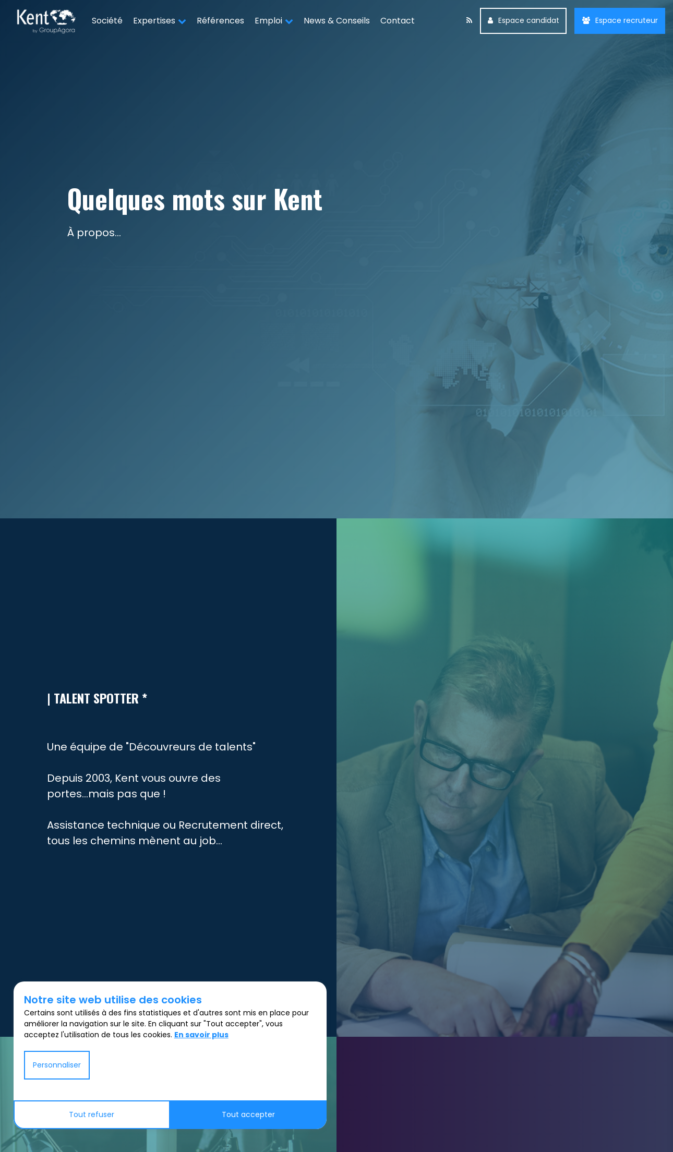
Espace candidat (523, 20)
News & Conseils (337, 21)
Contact (397, 21)
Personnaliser (57, 1065)
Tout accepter (248, 1114)
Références (220, 21)
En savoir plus (201, 1034)
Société (107, 21)
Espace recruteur (620, 20)
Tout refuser (91, 1114)
